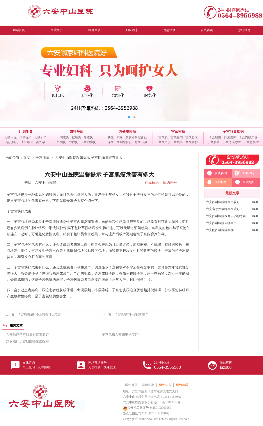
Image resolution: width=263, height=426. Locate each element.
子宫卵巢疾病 (233, 132)
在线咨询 (207, 30)
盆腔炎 (76, 137)
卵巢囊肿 (230, 137)
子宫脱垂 (213, 142)
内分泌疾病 (127, 132)
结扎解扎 (12, 142)
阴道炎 (64, 137)
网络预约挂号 (102, 365)
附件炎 (73, 142)
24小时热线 (167, 365)
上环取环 (27, 142)
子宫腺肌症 (251, 142)
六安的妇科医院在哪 (220, 230)
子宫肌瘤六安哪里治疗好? (121, 335)
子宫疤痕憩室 (231, 142)
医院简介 (57, 30)
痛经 (111, 142)
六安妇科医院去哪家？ (221, 223)
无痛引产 (40, 137)
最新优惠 (148, 385)
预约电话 (182, 385)
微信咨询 (226, 365)
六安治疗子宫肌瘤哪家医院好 (27, 341)
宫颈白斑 (164, 142)
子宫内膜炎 (88, 142)
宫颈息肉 (177, 137)
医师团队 (94, 30)
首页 (26, 158)
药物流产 (26, 137)
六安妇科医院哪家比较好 (223, 202)
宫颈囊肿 (191, 142)
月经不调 (141, 142)
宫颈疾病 (178, 132)
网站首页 (19, 30)
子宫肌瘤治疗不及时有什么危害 (39, 314)
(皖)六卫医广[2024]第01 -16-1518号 (146, 413)
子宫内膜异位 (248, 137)
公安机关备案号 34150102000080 (147, 407)
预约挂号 (244, 30)
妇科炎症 (76, 132)
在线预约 (152, 182)
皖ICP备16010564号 (168, 402)
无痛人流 (10, 137)
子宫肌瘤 (215, 137)
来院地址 (249, 182)
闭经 (120, 137)
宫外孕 (40, 142)
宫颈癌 (178, 142)
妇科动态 (132, 30)
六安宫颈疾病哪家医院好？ (224, 209)
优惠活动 (169, 30)
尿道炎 (88, 137)
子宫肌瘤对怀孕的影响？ (131, 314)
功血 (111, 137)
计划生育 (26, 132)
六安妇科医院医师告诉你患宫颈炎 (228, 216)
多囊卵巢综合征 (136, 137)
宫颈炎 (163, 137)
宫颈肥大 (191, 137)
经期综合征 (124, 142)
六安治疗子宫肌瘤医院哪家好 (27, 335)
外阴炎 (61, 142)
